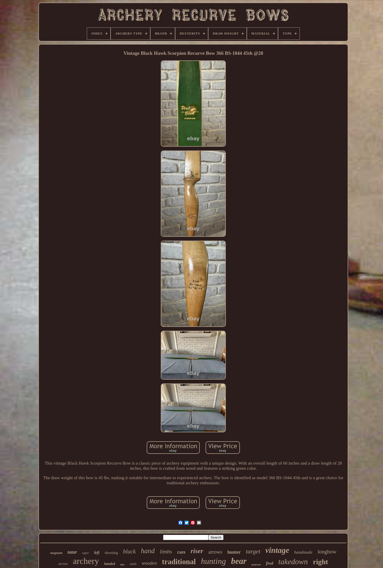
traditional (179, 562)
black (129, 551)
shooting (111, 553)
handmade (303, 552)
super (85, 553)
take (122, 564)
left (96, 552)
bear (239, 561)
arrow (63, 564)
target (253, 551)
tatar (72, 552)
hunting (213, 561)
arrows (215, 552)
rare (181, 552)
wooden (149, 563)
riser (197, 551)
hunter (234, 552)
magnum (56, 553)
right (320, 562)
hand (148, 551)
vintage (277, 550)
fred (269, 563)
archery (86, 561)
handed (109, 564)
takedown (293, 561)
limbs (166, 551)
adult (133, 564)
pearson (256, 564)
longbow (326, 552)
